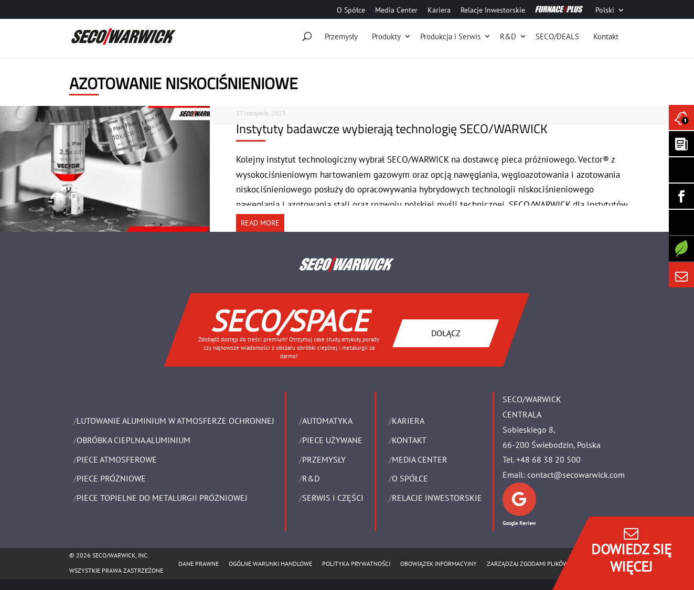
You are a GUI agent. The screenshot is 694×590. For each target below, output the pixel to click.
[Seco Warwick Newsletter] (681, 143)
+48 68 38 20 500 (548, 459)
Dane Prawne (198, 563)
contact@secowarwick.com (576, 474)
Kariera (439, 10)
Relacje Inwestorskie (493, 10)
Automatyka (327, 420)
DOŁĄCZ (446, 332)
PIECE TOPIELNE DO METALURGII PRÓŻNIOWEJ (162, 497)
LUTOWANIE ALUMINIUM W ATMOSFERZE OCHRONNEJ (175, 420)
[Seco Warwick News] (681, 117)
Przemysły (341, 36)
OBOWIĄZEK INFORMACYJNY (438, 563)
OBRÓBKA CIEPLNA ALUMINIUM (133, 440)
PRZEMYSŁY (324, 459)
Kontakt (605, 36)
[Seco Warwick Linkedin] (681, 170)
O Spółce (351, 10)
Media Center (396, 10)
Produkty (386, 36)
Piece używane (332, 440)
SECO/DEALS (557, 36)
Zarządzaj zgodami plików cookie (538, 563)
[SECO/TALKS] (681, 222)
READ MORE (260, 223)
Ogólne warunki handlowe (270, 563)
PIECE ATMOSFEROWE (117, 459)
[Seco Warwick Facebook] (681, 196)
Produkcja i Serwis (450, 36)
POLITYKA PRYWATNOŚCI (356, 563)
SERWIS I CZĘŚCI (333, 497)
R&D (508, 36)
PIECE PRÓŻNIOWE (111, 478)
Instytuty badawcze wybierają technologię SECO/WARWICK (392, 128)
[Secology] (681, 248)
